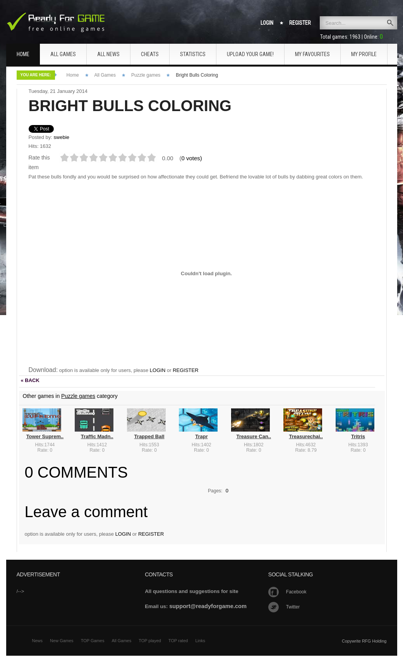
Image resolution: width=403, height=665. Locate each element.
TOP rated (178, 640)
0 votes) (192, 158)
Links (200, 640)
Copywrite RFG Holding (364, 641)
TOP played (150, 640)
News (37, 640)
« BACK (30, 380)
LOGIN (157, 370)
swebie (61, 137)
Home (73, 75)
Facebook (296, 592)
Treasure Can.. (253, 436)
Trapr (201, 436)
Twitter (293, 607)
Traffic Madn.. (97, 436)
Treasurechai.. (305, 436)
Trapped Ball (149, 436)
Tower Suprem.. (45, 436)
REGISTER (185, 370)
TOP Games (93, 640)
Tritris (358, 436)
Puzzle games (145, 75)
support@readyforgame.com (208, 606)
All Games (105, 75)
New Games (62, 640)
